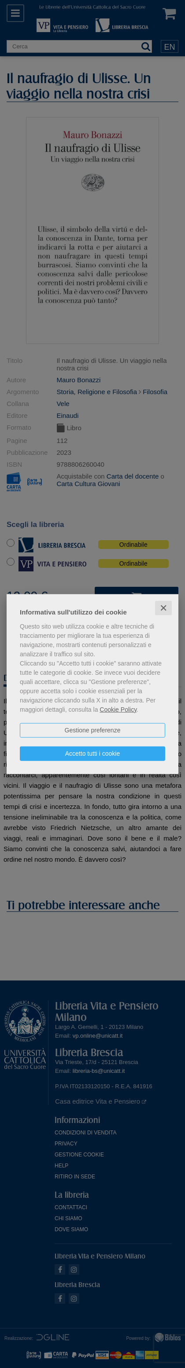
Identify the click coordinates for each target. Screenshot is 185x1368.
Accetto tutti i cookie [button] (92, 753)
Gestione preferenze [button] (93, 729)
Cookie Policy (118, 709)
